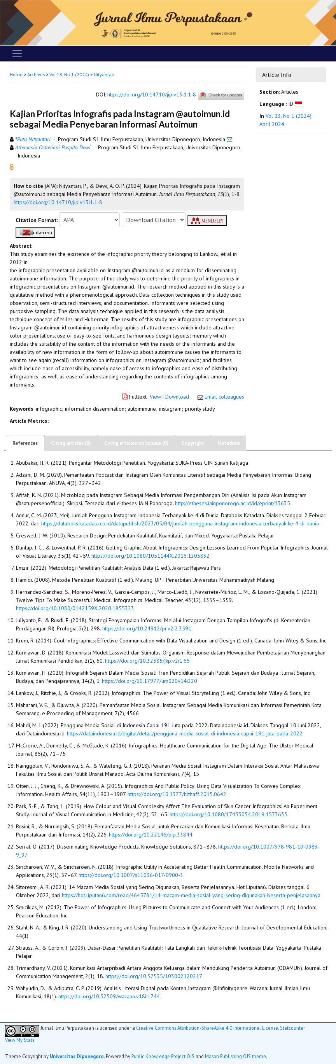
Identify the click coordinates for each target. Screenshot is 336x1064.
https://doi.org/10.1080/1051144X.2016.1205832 (150, 555)
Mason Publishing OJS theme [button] (235, 1056)
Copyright (193, 443)
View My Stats (19, 1040)
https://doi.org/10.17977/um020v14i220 (149, 680)
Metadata (228, 443)
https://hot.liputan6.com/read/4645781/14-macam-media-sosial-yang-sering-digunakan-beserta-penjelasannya (191, 895)
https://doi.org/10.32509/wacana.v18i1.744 (109, 996)
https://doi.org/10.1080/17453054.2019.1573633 (228, 814)
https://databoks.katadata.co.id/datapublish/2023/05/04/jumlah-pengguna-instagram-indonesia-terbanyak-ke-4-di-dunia (180, 523)
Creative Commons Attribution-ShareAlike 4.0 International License (207, 1028)
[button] (12, 166)
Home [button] (16, 74)
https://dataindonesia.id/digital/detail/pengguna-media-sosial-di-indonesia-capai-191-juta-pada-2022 (185, 733)
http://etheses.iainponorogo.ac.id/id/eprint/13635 (232, 503)
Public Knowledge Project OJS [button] (162, 1056)
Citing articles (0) (71, 443)
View (155, 396)
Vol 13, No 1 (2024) (69, 74)
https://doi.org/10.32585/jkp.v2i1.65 (147, 660)
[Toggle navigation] (17, 53)
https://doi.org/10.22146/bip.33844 (150, 834)
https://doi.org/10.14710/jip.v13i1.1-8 (151, 94)
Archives (36, 74)
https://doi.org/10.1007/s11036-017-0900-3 (131, 875)
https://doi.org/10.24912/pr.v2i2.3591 (146, 628)
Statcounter (292, 1028)
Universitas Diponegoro (77, 1056)
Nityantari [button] (104, 74)
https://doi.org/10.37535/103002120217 (153, 976)
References (25, 443)
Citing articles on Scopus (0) (136, 443)
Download (177, 396)
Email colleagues (224, 396)
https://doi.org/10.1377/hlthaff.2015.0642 (177, 794)
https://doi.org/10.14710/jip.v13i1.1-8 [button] (58, 202)
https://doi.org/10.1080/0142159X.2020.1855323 (75, 608)
